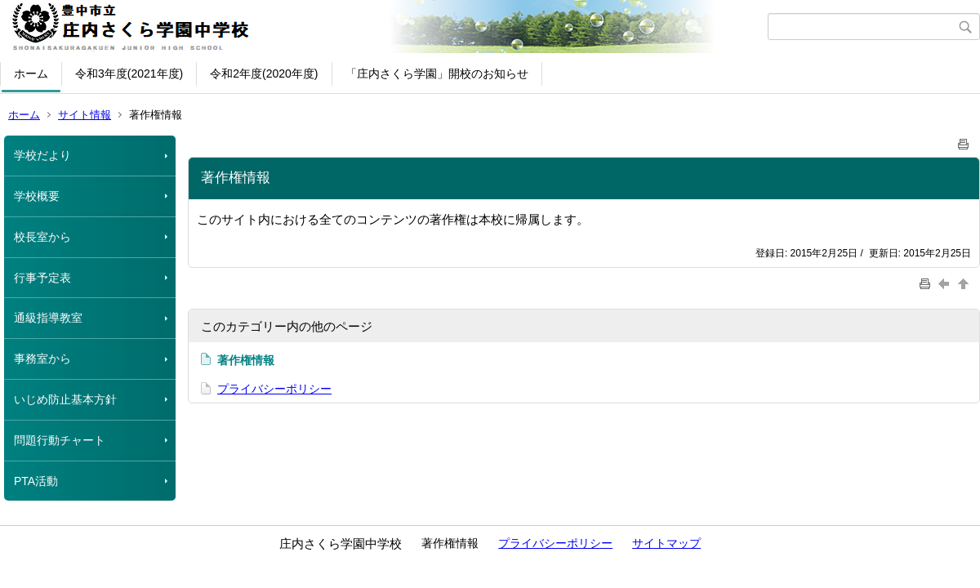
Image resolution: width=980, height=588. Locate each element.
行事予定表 (42, 277)
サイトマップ (666, 543)
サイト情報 (84, 115)
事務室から (42, 358)
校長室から (42, 236)
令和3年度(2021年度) (129, 73)
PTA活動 (36, 481)
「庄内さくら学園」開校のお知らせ (436, 73)
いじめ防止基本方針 (65, 399)
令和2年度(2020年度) (264, 73)
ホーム (31, 73)
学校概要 (37, 196)
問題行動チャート (59, 440)
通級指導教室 (48, 317)
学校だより (42, 155)
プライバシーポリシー (274, 388)
